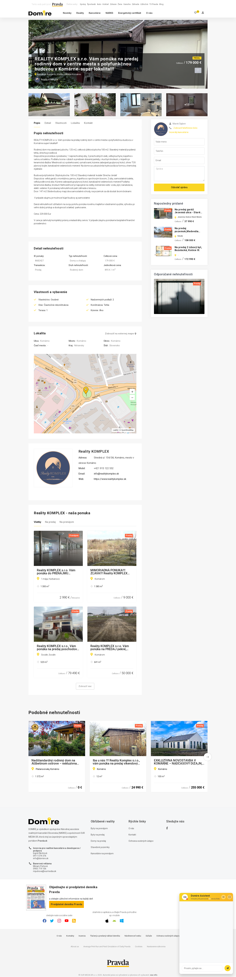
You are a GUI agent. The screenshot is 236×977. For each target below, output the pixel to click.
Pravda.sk (42, 841)
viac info (153, 975)
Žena (120, 4)
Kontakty (70, 936)
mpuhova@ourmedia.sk (44, 871)
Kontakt (88, 123)
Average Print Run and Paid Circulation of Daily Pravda (106, 947)
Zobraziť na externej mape (120, 334)
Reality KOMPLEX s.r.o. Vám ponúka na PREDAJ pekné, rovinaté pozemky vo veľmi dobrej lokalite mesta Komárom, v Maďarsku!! (109, 648)
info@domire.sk (40, 858)
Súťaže (149, 936)
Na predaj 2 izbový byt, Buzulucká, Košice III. (188, 249)
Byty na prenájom (99, 828)
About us (75, 947)
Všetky (37, 522)
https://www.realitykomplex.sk (110, 479)
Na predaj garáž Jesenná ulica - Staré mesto (187, 212)
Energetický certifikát (129, 13)
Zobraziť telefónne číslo (185, 128)
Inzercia (82, 936)
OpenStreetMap (127, 430)
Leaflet (115, 430)
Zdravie (113, 4)
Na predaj (50, 522)
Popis (37, 123)
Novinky (67, 13)
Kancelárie (95, 13)
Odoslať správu (179, 187)
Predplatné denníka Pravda (66, 904)
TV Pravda (153, 4)
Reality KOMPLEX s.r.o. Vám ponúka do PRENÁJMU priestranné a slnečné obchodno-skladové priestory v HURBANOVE (57, 572)
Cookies (138, 947)
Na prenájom (67, 522)
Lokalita (75, 123)
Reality (80, 13)
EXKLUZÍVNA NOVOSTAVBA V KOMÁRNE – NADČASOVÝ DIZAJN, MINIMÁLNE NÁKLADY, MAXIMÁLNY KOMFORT (179, 762)
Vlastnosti (61, 123)
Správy (83, 4)
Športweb (91, 4)
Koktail (106, 4)
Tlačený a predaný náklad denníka (105, 936)
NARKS (109, 13)
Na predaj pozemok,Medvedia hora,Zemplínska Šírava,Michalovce (186, 233)
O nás (149, 13)
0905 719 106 (39, 869)
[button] (132, 397)
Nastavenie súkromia (156, 947)
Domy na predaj (98, 841)
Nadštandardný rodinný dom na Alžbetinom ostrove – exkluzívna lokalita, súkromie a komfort (54, 762)
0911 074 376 (39, 856)
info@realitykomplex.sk (106, 473)
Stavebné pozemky (100, 847)
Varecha (127, 4)
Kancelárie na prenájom (102, 853)
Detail (48, 123)
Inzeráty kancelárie (178, 132)
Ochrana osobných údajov (141, 841)
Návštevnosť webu (133, 936)
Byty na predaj (98, 835)
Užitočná (144, 4)
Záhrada (135, 4)
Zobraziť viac (85, 686)
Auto (99, 4)
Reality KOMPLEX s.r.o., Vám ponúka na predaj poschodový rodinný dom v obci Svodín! (58, 648)
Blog (161, 4)
